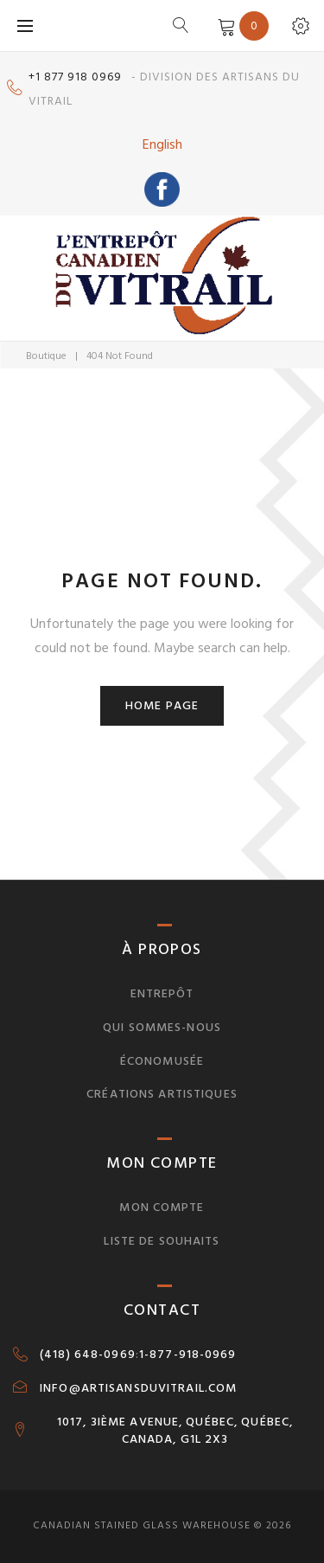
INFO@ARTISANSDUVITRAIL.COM (138, 1388)
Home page (162, 705)
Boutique (46, 356)
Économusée (162, 1061)
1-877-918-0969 (188, 1354)
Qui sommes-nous (162, 1027)
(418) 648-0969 (88, 1354)
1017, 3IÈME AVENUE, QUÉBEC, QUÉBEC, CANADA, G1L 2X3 (175, 1430)
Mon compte (161, 1207)
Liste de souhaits (161, 1241)
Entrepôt (162, 993)
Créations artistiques (162, 1094)
